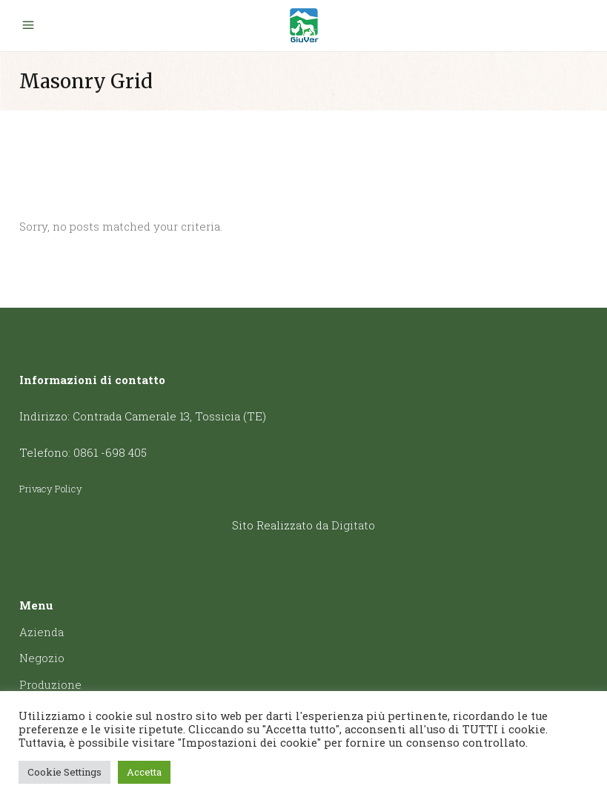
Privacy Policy (50, 488)
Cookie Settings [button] (64, 772)
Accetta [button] (144, 772)
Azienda (41, 631)
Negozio (41, 657)
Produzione (50, 684)
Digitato (353, 525)
